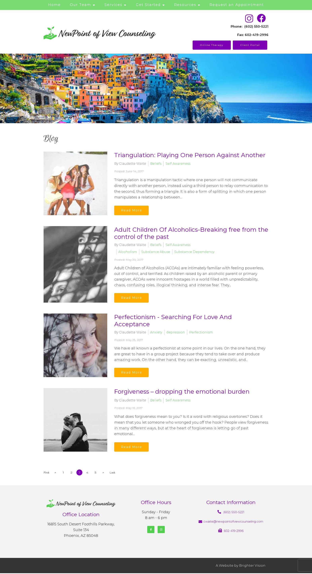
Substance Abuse (155, 252)
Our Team (80, 5)
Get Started (148, 5)
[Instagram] (161, 530)
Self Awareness (178, 163)
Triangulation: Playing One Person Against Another (189, 155)
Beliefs (155, 163)
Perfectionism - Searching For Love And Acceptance (173, 321)
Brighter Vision (252, 566)
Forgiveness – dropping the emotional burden (182, 392)
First (46, 473)
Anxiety (156, 333)
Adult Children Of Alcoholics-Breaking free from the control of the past (191, 233)
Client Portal (250, 45)
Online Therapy (211, 45)
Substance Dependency (194, 252)
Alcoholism (127, 252)
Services (113, 5)
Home (54, 5)
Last (115, 473)
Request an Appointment (237, 5)
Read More (132, 210)
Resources (185, 5)
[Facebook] (150, 530)
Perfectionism (201, 333)
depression (175, 333)
